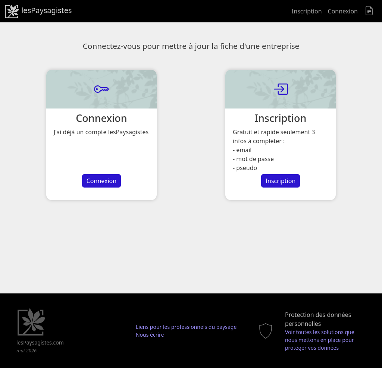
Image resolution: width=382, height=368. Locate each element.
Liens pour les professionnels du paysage (186, 326)
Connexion (343, 11)
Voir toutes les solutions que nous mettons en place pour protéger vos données (319, 339)
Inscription (307, 11)
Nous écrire (150, 334)
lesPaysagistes (38, 11)
